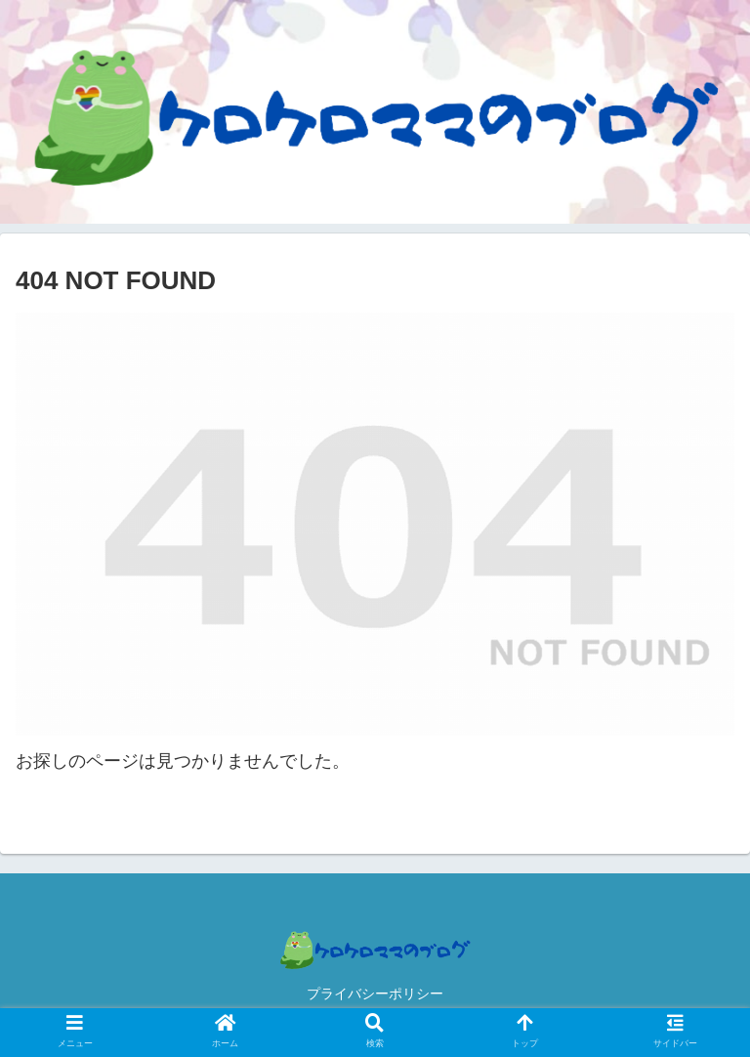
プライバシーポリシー (375, 993)
